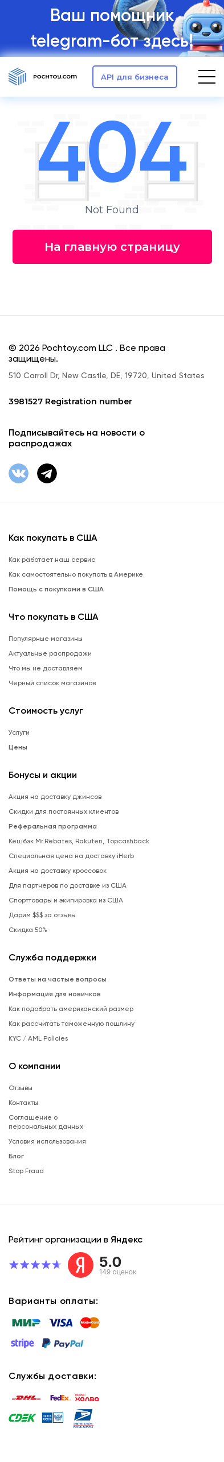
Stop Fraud (26, 1171)
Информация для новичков (55, 994)
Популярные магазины (46, 639)
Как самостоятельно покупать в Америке (76, 574)
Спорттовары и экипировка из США (66, 900)
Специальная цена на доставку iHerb (71, 856)
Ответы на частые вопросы (58, 979)
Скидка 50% (28, 930)
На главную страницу (112, 247)
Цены (18, 747)
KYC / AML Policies (38, 1038)
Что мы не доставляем (46, 668)
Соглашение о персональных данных (46, 1121)
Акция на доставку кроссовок (58, 871)
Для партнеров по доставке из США (68, 885)
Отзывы (20, 1088)
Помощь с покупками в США (56, 589)
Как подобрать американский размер (71, 1009)
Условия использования (47, 1141)
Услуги (19, 732)
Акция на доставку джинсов (55, 797)
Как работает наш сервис (52, 560)
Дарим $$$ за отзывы (42, 915)
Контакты (23, 1103)
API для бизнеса (135, 76)
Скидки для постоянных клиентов (64, 811)
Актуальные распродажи (50, 653)
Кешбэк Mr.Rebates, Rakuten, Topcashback (79, 841)
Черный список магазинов (52, 683)
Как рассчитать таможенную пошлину (72, 1024)
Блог (16, 1156)
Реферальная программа (53, 826)
